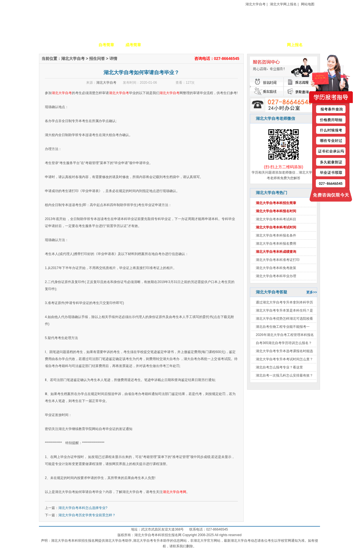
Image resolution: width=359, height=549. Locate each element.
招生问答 (97, 58)
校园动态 (187, 45)
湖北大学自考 (255, 4)
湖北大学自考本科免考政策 (276, 268)
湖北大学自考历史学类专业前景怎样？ (87, 515)
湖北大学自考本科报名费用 (276, 244)
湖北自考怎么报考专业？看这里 (279, 367)
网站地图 (307, 4)
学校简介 (79, 45)
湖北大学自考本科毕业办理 (276, 276)
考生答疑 (241, 45)
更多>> (311, 292)
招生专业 (160, 45)
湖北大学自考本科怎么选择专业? (82, 508)
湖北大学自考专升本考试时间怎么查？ (284, 359)
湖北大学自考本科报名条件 (276, 235)
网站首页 (52, 45)
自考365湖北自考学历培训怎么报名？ (284, 343)
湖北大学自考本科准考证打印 (278, 260)
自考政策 (214, 45)
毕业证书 (268, 45)
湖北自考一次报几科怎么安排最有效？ (284, 375)
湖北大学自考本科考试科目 (276, 219)
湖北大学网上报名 (283, 4)
